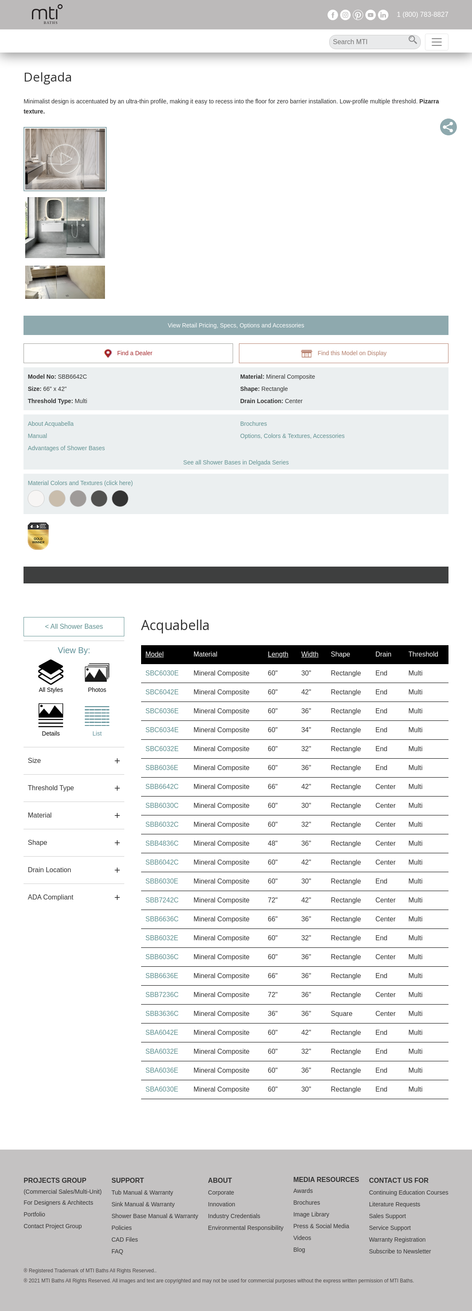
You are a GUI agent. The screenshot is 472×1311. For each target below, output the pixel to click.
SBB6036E (161, 767)
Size (34, 760)
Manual (37, 436)
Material (40, 815)
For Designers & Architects (58, 1202)
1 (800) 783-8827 (422, 14)
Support (128, 1180)
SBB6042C (161, 862)
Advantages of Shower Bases (66, 448)
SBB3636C (161, 1013)
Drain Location (49, 869)
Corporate (221, 1192)
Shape (37, 842)
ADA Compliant (50, 897)
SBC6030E (161, 673)
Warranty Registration (397, 1239)
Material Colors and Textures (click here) (80, 483)
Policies (122, 1227)
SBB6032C (161, 824)
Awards (302, 1190)
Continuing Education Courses (408, 1192)
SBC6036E (161, 711)
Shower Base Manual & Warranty (155, 1216)
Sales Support (387, 1216)
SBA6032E (161, 1051)
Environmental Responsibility (245, 1227)
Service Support (390, 1227)
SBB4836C (161, 843)
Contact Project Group (53, 1226)
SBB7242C (161, 900)
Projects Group (55, 1180)
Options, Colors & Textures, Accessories (292, 436)
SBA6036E (161, 1070)
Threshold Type (51, 787)
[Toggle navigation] (436, 42)
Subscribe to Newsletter (400, 1251)
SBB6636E (161, 975)
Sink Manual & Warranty (143, 1204)
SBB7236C (161, 994)
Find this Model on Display (343, 353)
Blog (299, 1249)
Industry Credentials (234, 1216)
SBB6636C (161, 919)
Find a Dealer (128, 353)
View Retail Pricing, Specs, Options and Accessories (236, 325)
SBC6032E (161, 748)
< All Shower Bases (74, 626)
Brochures (253, 423)
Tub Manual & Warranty (142, 1192)
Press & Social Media (321, 1226)
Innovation (221, 1204)
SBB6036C (161, 956)
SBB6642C (161, 786)
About (220, 1180)
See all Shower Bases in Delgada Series (235, 462)
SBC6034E (161, 729)
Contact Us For (399, 1180)
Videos (302, 1238)
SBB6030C (161, 805)
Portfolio (34, 1214)
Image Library (311, 1214)
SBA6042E (161, 1032)
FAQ (117, 1251)
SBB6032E (161, 938)
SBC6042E (161, 692)
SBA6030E (161, 1089)
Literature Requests (394, 1204)
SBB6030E (161, 881)
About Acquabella (50, 423)
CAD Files (125, 1239)
